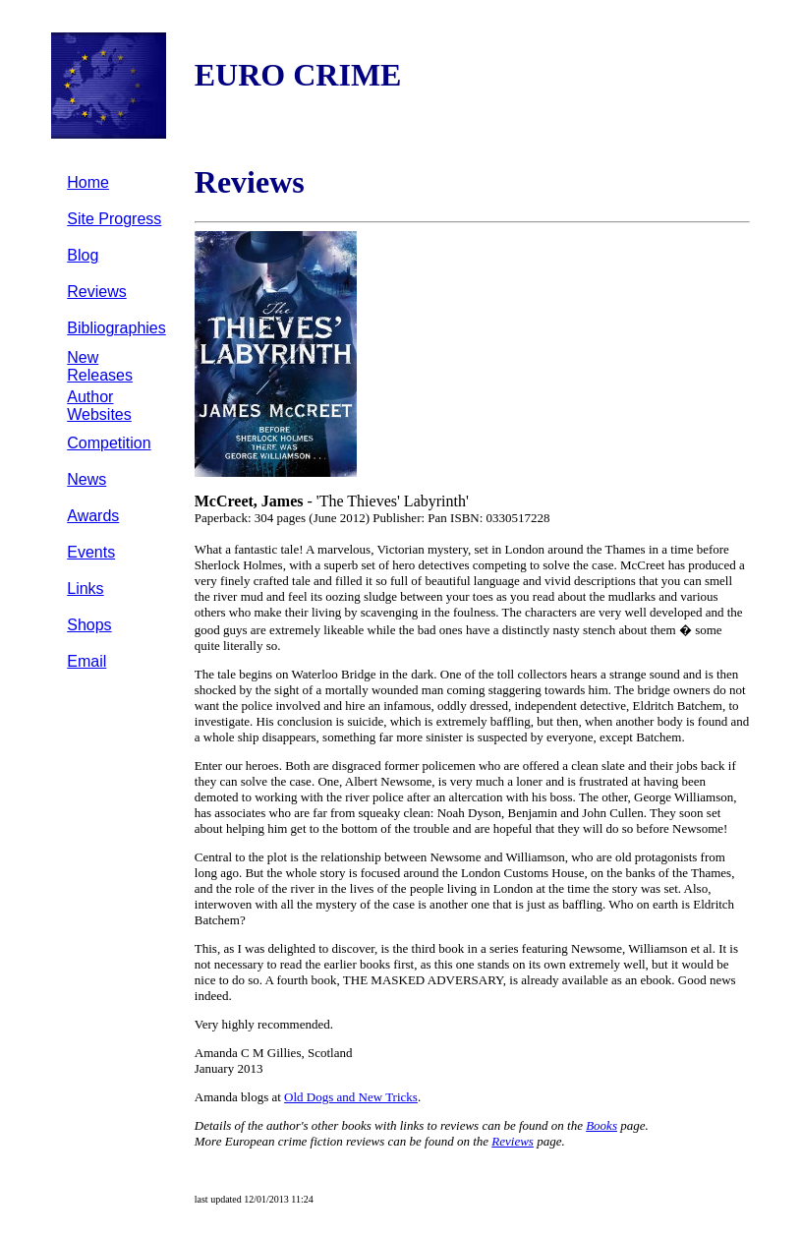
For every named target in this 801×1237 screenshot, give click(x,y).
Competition (108, 443)
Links (85, 588)
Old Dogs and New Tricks (351, 1097)
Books (601, 1125)
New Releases (100, 366)
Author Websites (99, 405)
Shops (89, 625)
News (86, 479)
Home (88, 182)
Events (91, 552)
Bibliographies (116, 328)
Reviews (96, 291)
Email (86, 661)
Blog (82, 255)
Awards (93, 515)
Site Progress (114, 218)
